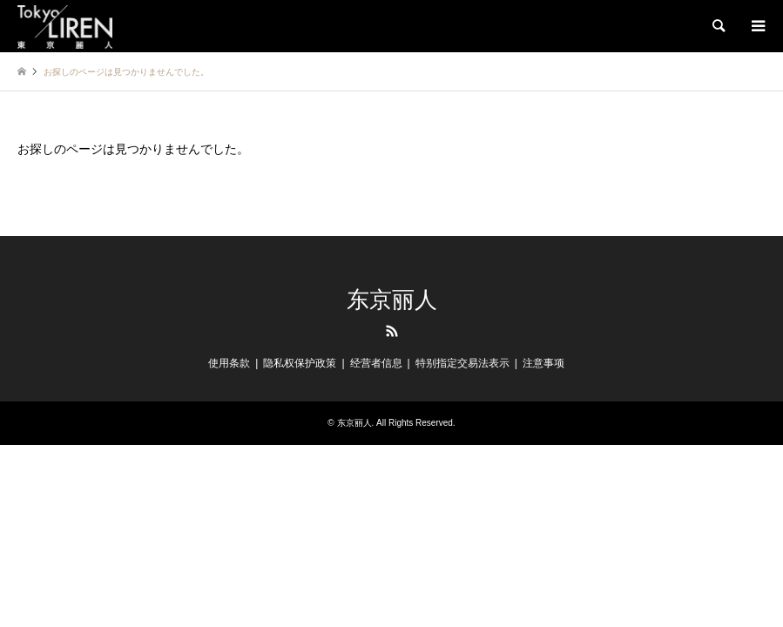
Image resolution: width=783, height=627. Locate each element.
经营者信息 (376, 363)
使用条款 (229, 363)
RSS (392, 331)
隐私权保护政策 (299, 363)
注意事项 (543, 363)
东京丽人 (392, 300)
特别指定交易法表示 (462, 363)
